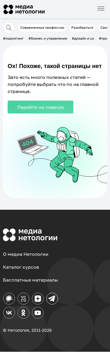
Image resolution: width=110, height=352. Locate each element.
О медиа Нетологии (25, 254)
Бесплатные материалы (30, 280)
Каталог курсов (21, 267)
